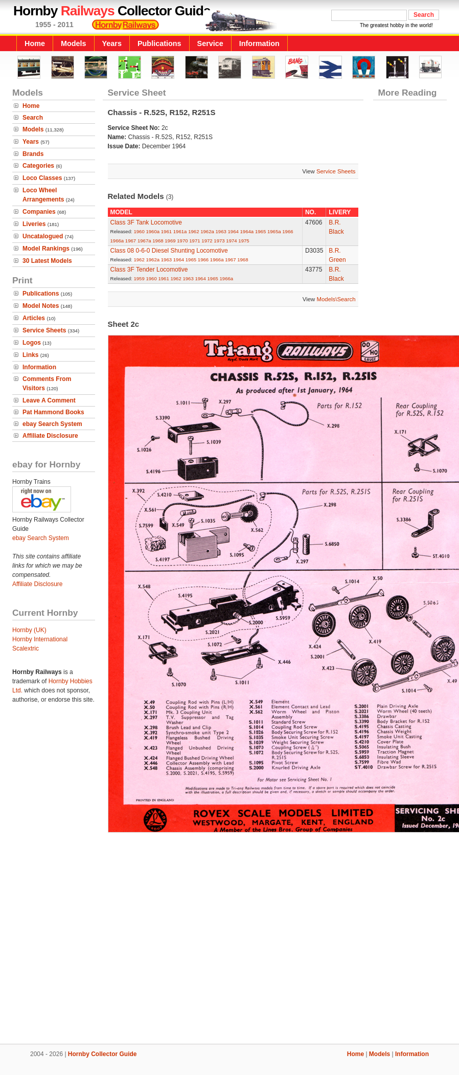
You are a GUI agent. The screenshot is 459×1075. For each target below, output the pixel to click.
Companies (39, 211)
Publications (159, 43)
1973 (219, 240)
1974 (231, 240)
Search (32, 117)
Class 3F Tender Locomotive (149, 269)
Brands (32, 154)
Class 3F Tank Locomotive (146, 222)
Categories (38, 165)
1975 (243, 240)
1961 (166, 231)
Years (112, 43)
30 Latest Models (47, 260)
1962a (207, 231)
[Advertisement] (230, 936)
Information (259, 43)
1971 (194, 240)
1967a (144, 240)
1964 (233, 231)
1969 (170, 240)
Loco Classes (42, 178)
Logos (31, 342)
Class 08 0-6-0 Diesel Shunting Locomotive (169, 250)
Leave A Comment (49, 400)
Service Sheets (44, 330)
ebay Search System (52, 424)
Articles (33, 318)
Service (210, 43)
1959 (138, 278)
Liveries (33, 224)
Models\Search (336, 299)
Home (35, 43)
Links (30, 355)
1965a (274, 231)
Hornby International (39, 639)
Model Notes (40, 305)
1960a (152, 231)
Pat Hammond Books (53, 412)
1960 (138, 231)
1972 (206, 240)
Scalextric (25, 648)
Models (73, 43)
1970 (182, 240)
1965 (260, 231)
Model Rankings (46, 248)
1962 (193, 231)
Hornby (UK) (29, 630)
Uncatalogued (42, 236)
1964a (247, 231)
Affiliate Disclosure (50, 435)
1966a (117, 240)
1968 (157, 240)
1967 (130, 240)
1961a (180, 231)
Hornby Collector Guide (102, 1054)
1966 (287, 231)
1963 (221, 231)
